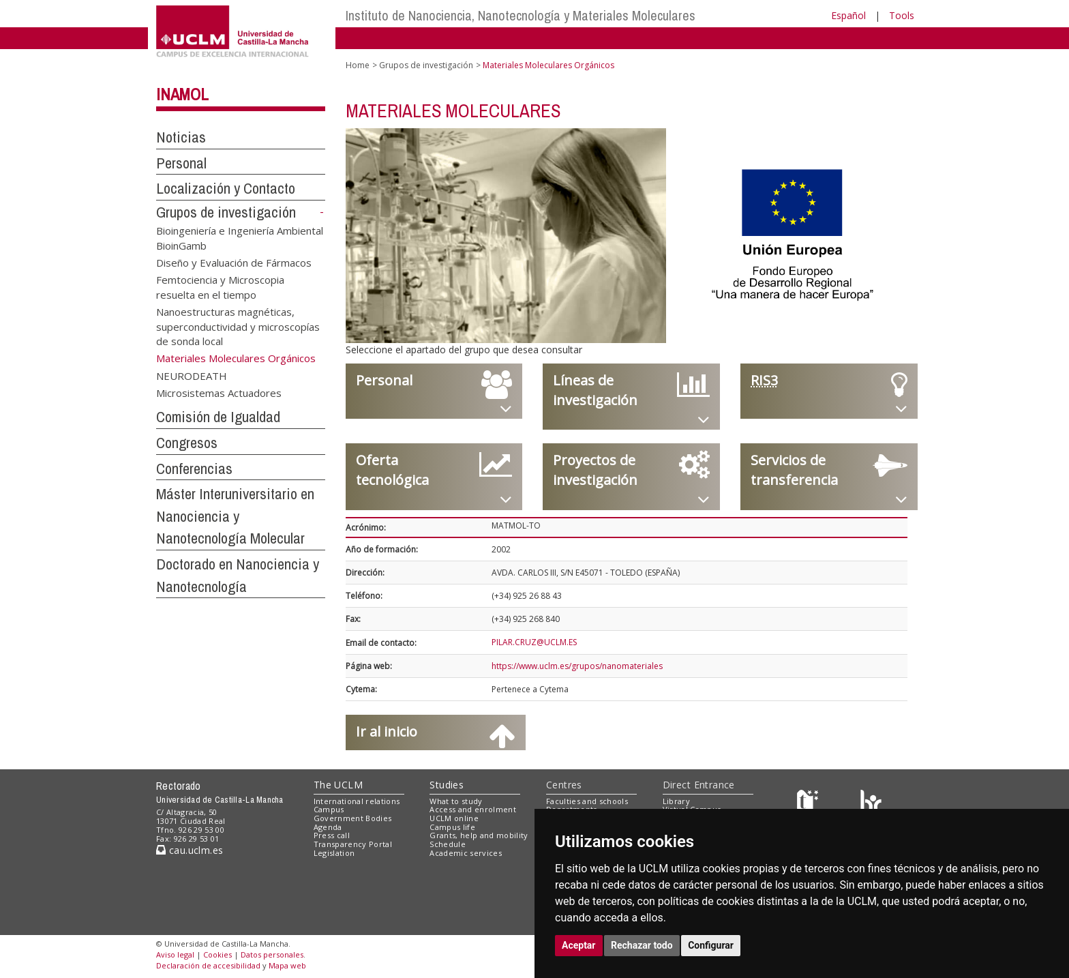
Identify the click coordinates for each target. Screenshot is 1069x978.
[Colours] (871, 803)
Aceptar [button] (579, 945)
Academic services (466, 853)
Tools (901, 15)
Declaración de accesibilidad (208, 965)
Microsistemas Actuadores (219, 393)
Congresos (186, 442)
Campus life (452, 827)
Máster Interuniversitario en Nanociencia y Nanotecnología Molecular (235, 516)
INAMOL (182, 94)
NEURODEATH (191, 375)
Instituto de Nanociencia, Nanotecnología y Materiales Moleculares (520, 15)
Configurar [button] (711, 945)
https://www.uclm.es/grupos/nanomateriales (577, 666)
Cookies (217, 954)
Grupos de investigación (226, 212)
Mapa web (287, 965)
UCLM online (454, 818)
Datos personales (272, 954)
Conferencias (194, 468)
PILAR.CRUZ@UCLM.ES (534, 642)
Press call (332, 835)
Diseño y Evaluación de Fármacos (234, 262)
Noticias (181, 137)
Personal (181, 163)
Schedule (448, 844)
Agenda (328, 827)
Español (848, 15)
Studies (447, 784)
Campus (329, 809)
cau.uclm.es (189, 850)
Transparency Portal (353, 844)
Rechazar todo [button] (642, 945)
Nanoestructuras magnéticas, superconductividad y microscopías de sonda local (238, 326)
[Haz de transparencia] (809, 803)
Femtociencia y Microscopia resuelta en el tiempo (220, 287)
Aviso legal (175, 954)
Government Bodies (353, 818)
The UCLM (338, 784)
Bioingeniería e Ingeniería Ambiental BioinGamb (239, 238)
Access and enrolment (473, 809)
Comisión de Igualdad (218, 416)
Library (676, 801)
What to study (456, 801)
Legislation (334, 853)
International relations (357, 801)
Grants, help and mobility (479, 835)
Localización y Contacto (225, 188)
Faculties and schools (587, 801)
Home (358, 65)
